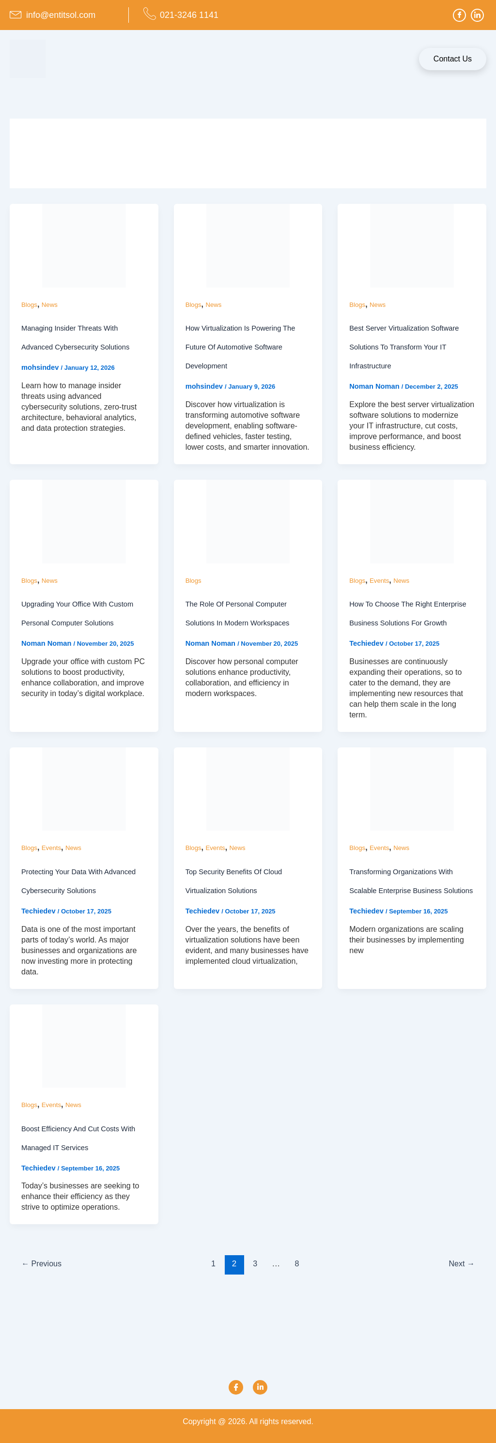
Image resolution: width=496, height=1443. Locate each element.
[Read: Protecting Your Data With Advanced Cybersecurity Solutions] (84, 809)
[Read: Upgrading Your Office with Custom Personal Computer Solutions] (84, 521)
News (51, 304)
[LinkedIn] (477, 15)
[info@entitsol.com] (16, 13)
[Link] (260, 1387)
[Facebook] (459, 15)
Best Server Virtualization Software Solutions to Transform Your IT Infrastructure (409, 347)
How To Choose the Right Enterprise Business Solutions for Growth (407, 623)
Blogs (29, 304)
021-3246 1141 (189, 15)
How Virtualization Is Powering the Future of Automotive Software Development (246, 347)
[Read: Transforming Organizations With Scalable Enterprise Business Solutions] (412, 809)
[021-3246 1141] (149, 13)
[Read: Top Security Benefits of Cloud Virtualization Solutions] (248, 809)
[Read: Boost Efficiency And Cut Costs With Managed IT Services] (84, 1066)
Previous (43, 1285)
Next (460, 1285)
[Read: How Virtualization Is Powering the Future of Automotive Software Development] (248, 245)
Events (381, 581)
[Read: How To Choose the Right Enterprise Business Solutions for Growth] (412, 521)
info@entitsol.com (60, 15)
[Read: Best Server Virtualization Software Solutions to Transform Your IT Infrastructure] (412, 245)
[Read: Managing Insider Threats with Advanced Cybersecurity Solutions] (84, 245)
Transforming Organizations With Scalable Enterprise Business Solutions (405, 910)
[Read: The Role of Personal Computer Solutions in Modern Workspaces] (248, 521)
